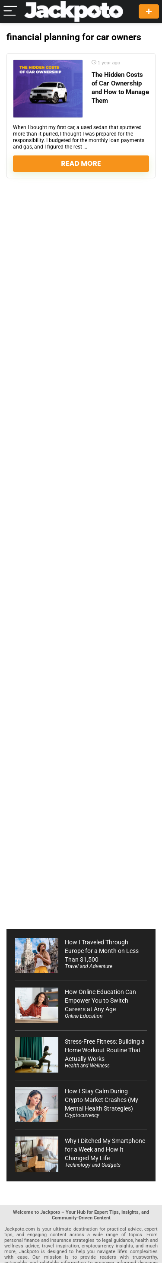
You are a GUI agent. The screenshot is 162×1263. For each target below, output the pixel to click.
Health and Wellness (87, 1066)
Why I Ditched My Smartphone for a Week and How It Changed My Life (105, 1149)
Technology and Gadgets (93, 1165)
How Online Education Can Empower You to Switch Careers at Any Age (100, 1000)
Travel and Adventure (88, 966)
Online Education (83, 1016)
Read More (81, 163)
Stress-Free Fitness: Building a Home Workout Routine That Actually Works (105, 1050)
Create (149, 11)
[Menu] (10, 11)
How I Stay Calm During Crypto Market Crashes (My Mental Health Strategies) (101, 1100)
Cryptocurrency (82, 1115)
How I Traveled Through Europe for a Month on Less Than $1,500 (102, 951)
